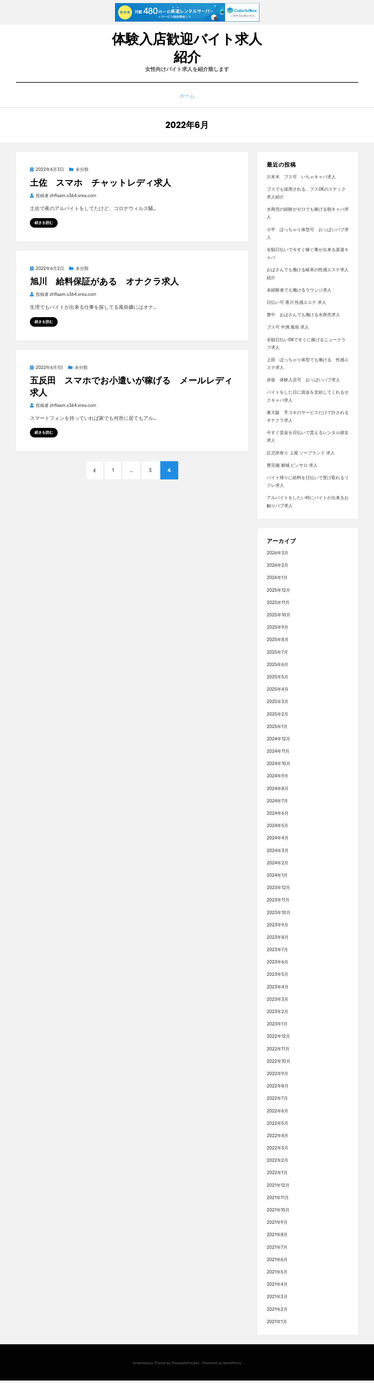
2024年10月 (278, 766)
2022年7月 (277, 1101)
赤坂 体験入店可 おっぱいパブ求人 (303, 382)
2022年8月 (277, 1088)
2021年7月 (277, 1250)
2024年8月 (278, 791)
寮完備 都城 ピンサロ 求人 (292, 468)
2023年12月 (278, 890)
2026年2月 (277, 568)
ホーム (187, 100)
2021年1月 (277, 1324)
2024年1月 (277, 878)
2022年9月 (277, 1076)
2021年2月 (277, 1312)
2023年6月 (277, 964)
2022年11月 (278, 1051)
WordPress (232, 1366)
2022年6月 (277, 1113)
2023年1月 (277, 1026)
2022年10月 (278, 1064)
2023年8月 (278, 940)
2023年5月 (277, 977)
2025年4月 (277, 692)
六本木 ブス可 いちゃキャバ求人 (301, 179)
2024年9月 (277, 778)
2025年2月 (277, 716)
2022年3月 (277, 1150)
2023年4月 (277, 989)
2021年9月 (277, 1225)
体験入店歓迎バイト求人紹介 (187, 50)
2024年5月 (277, 828)
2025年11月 (278, 605)
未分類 (82, 172)
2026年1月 (277, 580)
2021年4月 (277, 1287)
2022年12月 (278, 1039)
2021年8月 (277, 1237)
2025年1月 (277, 729)
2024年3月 (277, 853)
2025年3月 (277, 704)
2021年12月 (278, 1188)
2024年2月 (277, 865)
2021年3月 (277, 1299)
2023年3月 (277, 1002)
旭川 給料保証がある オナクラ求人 (104, 285)
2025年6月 (277, 667)
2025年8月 (278, 642)
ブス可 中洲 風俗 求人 (288, 330)
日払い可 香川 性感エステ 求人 (296, 305)
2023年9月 (277, 927)
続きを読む (44, 225)
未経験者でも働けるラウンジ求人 (299, 293)
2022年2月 (277, 1163)
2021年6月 (277, 1262)
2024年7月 (277, 803)
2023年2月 (277, 1014)
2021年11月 (278, 1200)
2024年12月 (278, 741)
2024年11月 (278, 754)
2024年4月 (278, 840)
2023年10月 (278, 915)
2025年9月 (277, 630)
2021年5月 (277, 1274)
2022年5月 (277, 1126)
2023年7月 (277, 952)
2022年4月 (277, 1138)
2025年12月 (278, 593)
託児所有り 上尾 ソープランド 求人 (301, 455)
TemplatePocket (185, 1366)
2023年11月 (278, 902)
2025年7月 (277, 655)
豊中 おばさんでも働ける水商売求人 (303, 317)
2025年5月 (277, 679)
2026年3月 (277, 555)
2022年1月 (277, 1175)
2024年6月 (277, 816)
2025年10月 (278, 617)
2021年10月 (278, 1212)
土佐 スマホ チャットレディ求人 (100, 185)
